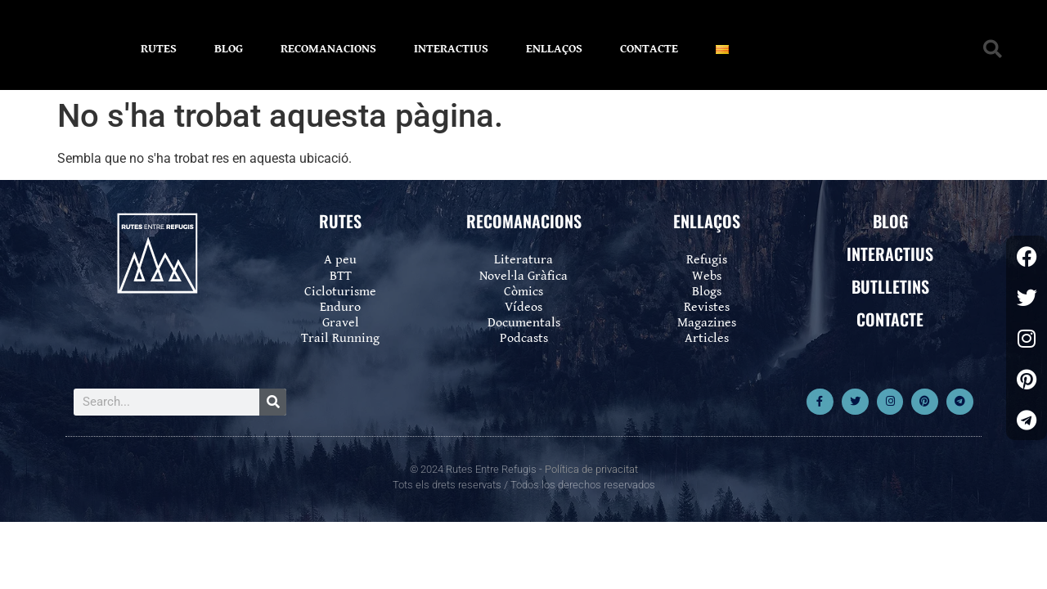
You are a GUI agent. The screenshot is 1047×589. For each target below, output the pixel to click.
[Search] (272, 402)
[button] (992, 49)
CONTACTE (649, 49)
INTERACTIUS (451, 49)
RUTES (159, 49)
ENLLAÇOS (554, 49)
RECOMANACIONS (328, 49)
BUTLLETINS (890, 286)
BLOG (228, 49)
